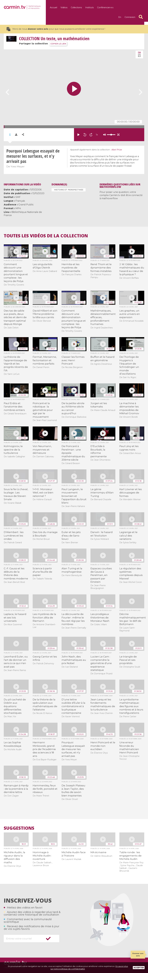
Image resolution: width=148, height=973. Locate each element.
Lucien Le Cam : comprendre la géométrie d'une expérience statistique (101, 663)
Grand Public (26, 204)
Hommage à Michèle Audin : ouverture (42, 856)
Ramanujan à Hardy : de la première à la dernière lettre (16, 789)
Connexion (130, 17)
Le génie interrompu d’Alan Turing (102, 492)
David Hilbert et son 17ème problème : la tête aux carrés (45, 314)
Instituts (89, 7)
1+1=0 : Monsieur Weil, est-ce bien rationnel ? (43, 492)
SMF (18, 197)
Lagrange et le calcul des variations (128, 535)
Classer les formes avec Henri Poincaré (73, 360)
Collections (76, 7)
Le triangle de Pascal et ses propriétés (128, 660)
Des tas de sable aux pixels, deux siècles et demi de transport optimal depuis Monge (15, 317)
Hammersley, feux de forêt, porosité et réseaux (45, 789)
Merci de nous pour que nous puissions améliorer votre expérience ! (56, 29)
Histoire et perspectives (68, 190)
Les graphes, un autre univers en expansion (129, 314)
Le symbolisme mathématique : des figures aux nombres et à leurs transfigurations (131, 706)
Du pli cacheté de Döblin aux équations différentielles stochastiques (15, 706)
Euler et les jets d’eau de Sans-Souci (71, 535)
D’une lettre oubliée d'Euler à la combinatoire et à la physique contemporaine (73, 706)
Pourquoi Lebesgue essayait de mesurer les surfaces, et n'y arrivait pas (73, 749)
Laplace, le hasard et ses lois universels (15, 617)
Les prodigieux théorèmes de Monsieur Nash (99, 617)
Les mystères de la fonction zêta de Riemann (44, 617)
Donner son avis (137, 954)
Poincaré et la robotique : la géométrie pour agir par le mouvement (43, 410)
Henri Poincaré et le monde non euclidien (102, 746)
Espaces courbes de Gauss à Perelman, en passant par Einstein (101, 575)
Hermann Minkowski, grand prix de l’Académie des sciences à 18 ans (44, 749)
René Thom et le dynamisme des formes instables (101, 267)
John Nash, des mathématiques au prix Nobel (74, 660)
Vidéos (64, 7)
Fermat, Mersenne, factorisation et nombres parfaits (45, 360)
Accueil (53, 7)
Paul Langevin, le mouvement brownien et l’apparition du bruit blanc (74, 496)
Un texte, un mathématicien (54, 38)
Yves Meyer (18, 166)
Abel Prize (116, 149)
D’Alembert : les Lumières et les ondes (14, 535)
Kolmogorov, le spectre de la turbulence (13, 449)
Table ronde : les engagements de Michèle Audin (130, 856)
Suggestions (19, 828)
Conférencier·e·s (105, 7)
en (119, 17)
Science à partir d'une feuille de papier (42, 572)
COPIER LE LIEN (58, 44)
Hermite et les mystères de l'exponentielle (71, 267)
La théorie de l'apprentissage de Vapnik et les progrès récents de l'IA (16, 363)
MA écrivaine (98, 852)
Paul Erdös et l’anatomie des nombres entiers (14, 406)
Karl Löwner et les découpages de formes (130, 492)
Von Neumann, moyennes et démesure (42, 449)
